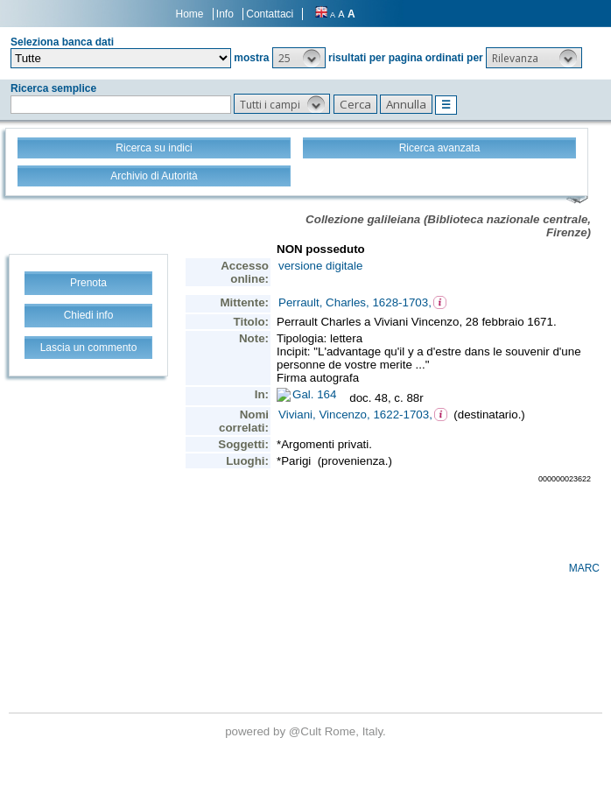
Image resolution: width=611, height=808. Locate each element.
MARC (584, 568)
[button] (299, 57)
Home (190, 14)
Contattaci (269, 14)
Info (225, 14)
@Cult (307, 731)
